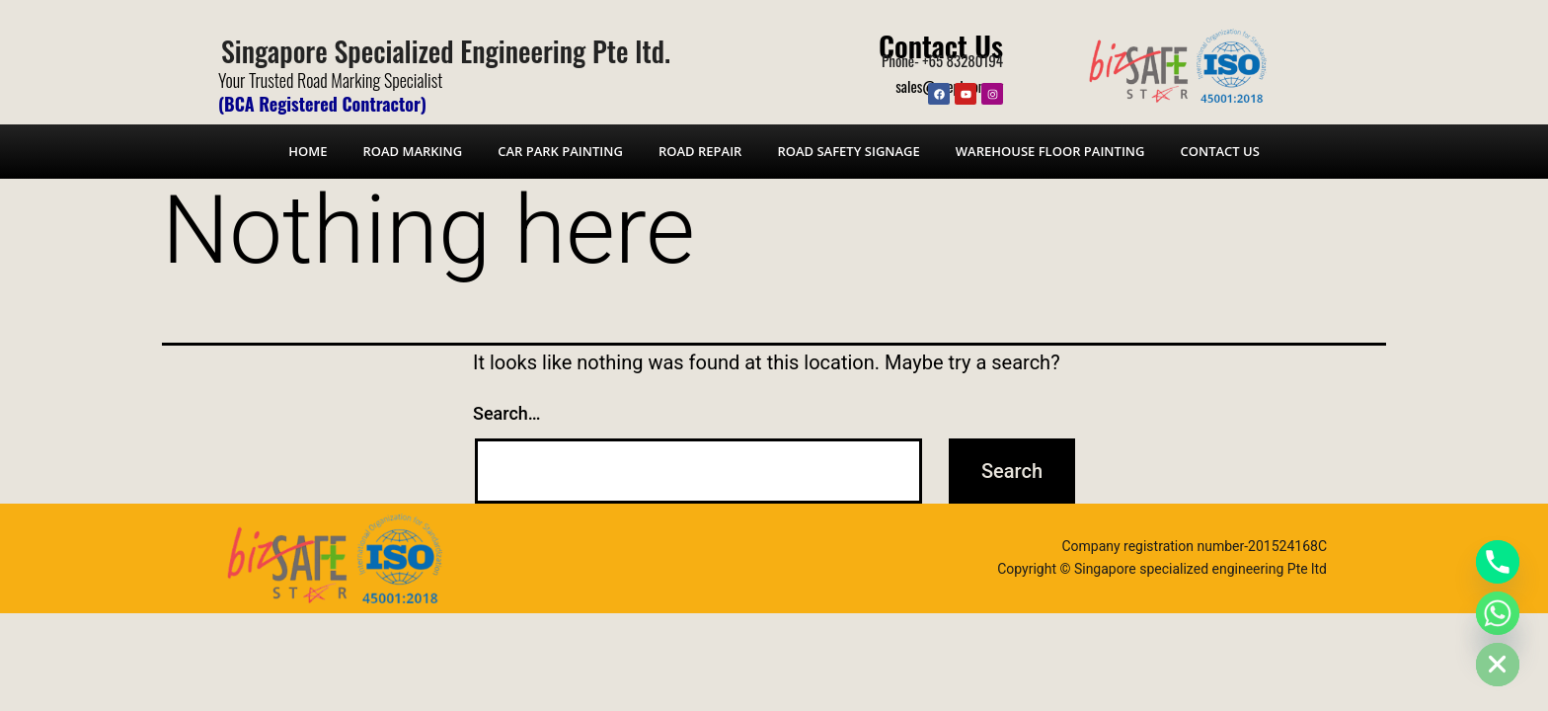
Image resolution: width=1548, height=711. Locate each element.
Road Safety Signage (848, 151)
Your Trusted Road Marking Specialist (330, 80)
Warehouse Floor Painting (1050, 151)
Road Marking (412, 151)
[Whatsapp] (1497, 613)
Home (307, 151)
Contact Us (941, 45)
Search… (507, 413)
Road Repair (699, 151)
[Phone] (1497, 562)
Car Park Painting (560, 151)
